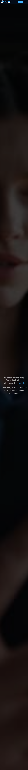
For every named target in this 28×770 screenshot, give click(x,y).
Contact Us (20, 1)
